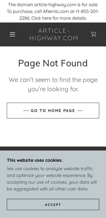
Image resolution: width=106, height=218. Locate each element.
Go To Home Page (53, 110)
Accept (53, 205)
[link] (54, 34)
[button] (12, 34)
